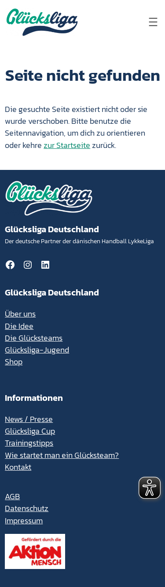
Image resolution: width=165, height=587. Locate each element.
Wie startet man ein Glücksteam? (62, 455)
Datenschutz (26, 508)
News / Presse (29, 419)
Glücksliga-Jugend (37, 350)
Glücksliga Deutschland (52, 229)
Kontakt (18, 467)
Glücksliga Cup (30, 431)
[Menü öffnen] (153, 22)
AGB (12, 496)
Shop (13, 361)
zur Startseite (67, 145)
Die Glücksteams (33, 338)
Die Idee (19, 326)
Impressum (24, 520)
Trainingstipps (29, 443)
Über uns (20, 314)
